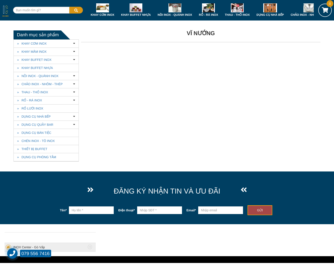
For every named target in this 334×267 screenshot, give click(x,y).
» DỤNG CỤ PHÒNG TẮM (36, 157)
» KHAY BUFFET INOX (34, 60)
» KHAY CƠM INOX (32, 43)
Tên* (63, 210)
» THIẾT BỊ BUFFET (32, 149)
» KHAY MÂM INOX (32, 51)
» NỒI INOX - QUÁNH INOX (38, 76)
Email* (191, 210)
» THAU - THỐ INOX (32, 92)
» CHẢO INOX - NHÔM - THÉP (40, 84)
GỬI (260, 210)
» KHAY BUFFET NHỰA (35, 68)
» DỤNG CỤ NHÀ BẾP (34, 116)
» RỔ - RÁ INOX (29, 100)
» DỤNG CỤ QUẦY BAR (35, 124)
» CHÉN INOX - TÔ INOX (36, 141)
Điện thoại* (126, 210)
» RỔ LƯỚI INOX (30, 108)
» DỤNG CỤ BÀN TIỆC (34, 133)
